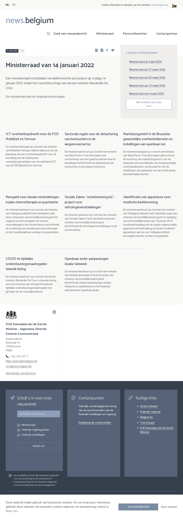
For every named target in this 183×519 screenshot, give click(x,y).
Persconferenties (135, 33)
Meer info (12, 511)
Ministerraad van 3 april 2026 (145, 61)
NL (7, 4)
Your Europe (147, 426)
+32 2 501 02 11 (19, 360)
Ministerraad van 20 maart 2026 (147, 77)
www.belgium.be (159, 5)
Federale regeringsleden (35, 434)
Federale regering (150, 415)
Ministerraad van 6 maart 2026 (146, 93)
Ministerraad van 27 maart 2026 (147, 69)
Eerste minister (149, 410)
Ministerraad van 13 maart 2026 (147, 85)
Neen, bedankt (169, 506)
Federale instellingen (33, 439)
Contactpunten (166, 33)
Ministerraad (104, 33)
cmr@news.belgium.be (18, 370)
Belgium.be (146, 420)
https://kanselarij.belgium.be (21, 364)
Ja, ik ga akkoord (138, 506)
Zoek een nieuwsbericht (70, 33)
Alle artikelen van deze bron (149, 104)
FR (13, 4)
